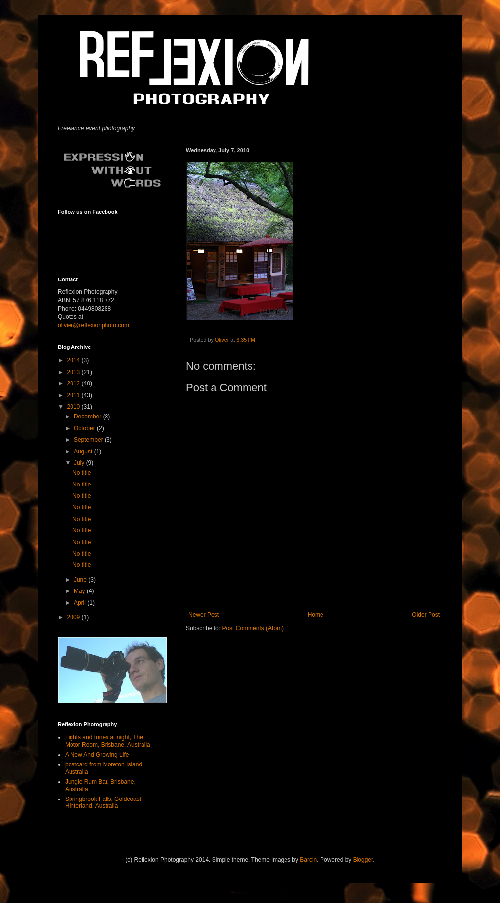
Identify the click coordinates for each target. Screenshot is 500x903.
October (85, 428)
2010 (74, 406)
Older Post (426, 614)
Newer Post (203, 614)
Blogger (363, 859)
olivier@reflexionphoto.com (93, 325)
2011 (74, 395)
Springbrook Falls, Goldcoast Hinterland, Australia (103, 802)
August (84, 451)
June (81, 579)
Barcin (308, 859)
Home (315, 614)
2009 (74, 617)
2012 (74, 383)
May (80, 591)
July (80, 462)
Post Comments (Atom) (253, 628)
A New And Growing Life (97, 754)
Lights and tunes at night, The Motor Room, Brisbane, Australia (107, 741)
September (89, 439)
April (80, 602)
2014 (74, 360)
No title (81, 472)
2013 (74, 372)
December (88, 416)
